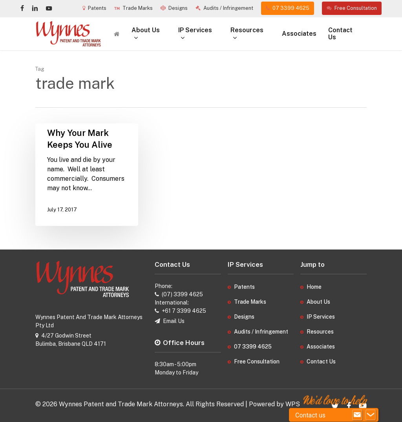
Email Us (174, 321)
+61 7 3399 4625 (184, 311)
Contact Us (321, 361)
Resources (320, 331)
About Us (318, 302)
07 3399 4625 (253, 346)
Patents (244, 287)
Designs (244, 317)
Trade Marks (250, 302)
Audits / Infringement (261, 331)
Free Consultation (257, 361)
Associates (321, 346)
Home (314, 287)
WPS (292, 404)
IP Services (321, 317)
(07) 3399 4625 (182, 294)
